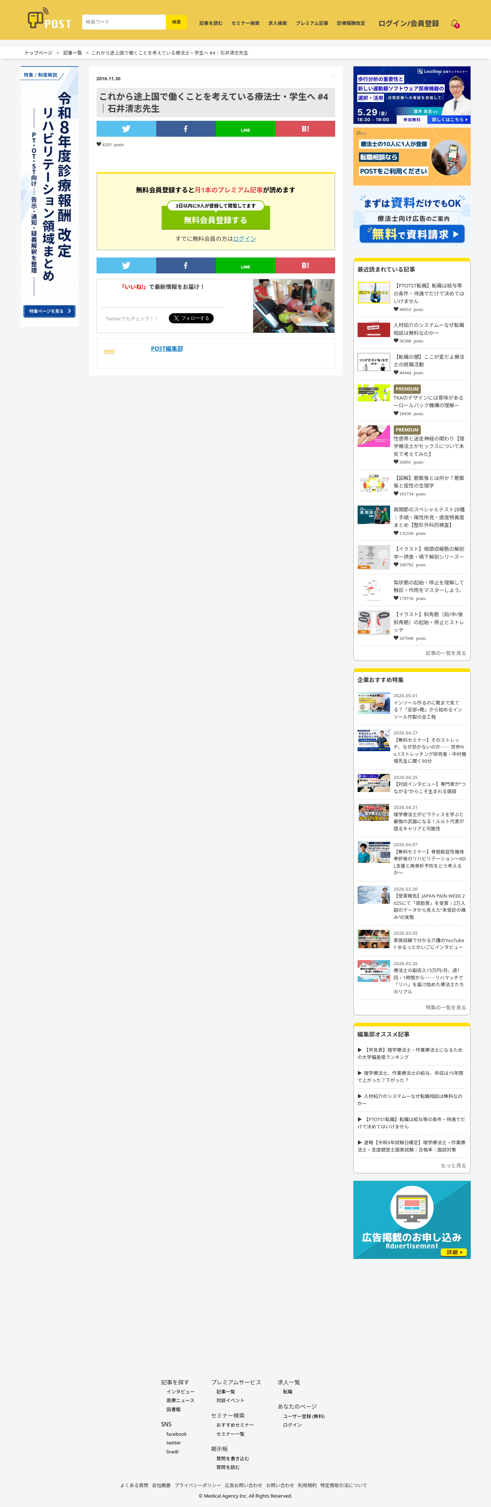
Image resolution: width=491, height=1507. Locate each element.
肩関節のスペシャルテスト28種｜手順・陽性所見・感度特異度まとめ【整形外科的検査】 (429, 517)
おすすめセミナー (235, 1425)
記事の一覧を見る (446, 653)
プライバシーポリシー (197, 1485)
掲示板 (219, 1449)
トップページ (39, 53)
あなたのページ (297, 1406)
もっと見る (453, 1165)
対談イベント (230, 1400)
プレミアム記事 (312, 23)
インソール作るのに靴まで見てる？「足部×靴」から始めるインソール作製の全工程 (428, 709)
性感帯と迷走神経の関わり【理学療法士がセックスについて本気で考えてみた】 (429, 446)
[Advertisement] (412, 1308)
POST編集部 (167, 349)
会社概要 (161, 1485)
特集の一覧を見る (446, 1007)
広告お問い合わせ (243, 1485)
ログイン (244, 239)
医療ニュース (180, 1400)
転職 (288, 1391)
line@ (172, 1451)
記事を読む (211, 23)
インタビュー (180, 1391)
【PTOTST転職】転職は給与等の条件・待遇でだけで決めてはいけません (429, 293)
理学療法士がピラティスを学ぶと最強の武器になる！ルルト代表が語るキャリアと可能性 (429, 821)
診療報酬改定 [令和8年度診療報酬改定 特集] (351, 23)
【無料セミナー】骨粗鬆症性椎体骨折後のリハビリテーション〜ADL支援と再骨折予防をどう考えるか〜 (430, 862)
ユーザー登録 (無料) (304, 1416)
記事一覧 (72, 53)
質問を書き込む (232, 1458)
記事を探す (175, 1382)
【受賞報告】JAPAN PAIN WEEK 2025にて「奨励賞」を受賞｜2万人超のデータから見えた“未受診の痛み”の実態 (430, 906)
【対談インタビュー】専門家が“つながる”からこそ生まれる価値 (430, 788)
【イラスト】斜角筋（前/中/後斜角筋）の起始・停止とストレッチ (429, 622)
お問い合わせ (280, 1485)
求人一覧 (289, 1382)
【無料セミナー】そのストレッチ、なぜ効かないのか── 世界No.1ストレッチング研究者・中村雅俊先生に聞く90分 (430, 751)
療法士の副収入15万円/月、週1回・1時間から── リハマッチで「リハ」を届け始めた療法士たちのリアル (429, 981)
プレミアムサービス (236, 1382)
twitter (173, 1442)
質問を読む (228, 1467)
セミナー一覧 (230, 1434)
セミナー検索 (245, 23)
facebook (176, 1434)
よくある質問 (134, 1485)
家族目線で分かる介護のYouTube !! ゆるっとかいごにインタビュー (429, 944)
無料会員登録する (216, 215)
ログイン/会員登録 (408, 23)
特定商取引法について (343, 1485)
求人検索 (277, 23)
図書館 (173, 1409)
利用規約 (307, 1485)
